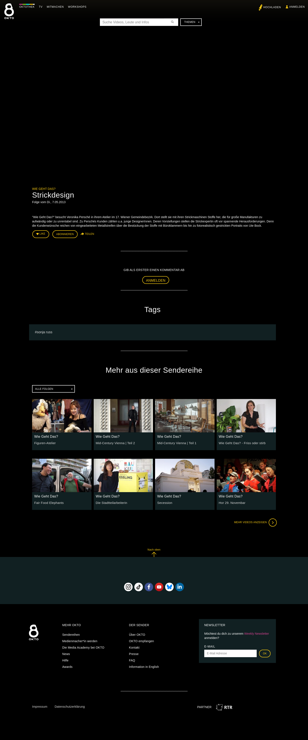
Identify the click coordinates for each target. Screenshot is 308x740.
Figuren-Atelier (44, 442)
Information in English (144, 666)
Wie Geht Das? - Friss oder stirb (241, 442)
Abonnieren (65, 233)
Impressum (39, 706)
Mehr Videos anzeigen (254, 522)
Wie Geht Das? (43, 189)
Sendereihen (71, 634)
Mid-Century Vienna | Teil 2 (114, 442)
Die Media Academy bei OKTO (83, 647)
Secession (164, 502)
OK (265, 652)
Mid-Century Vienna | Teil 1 (175, 442)
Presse (134, 653)
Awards (67, 666)
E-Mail (209, 646)
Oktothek (28, 6)
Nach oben (154, 552)
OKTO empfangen (141, 640)
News (66, 653)
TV (42, 6)
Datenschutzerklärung (70, 706)
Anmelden (156, 279)
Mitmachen (56, 6)
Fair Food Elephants (48, 502)
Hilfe (65, 659)
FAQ (132, 659)
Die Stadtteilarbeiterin (111, 502)
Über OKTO (137, 634)
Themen (192, 22)
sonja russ (44, 331)
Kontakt (134, 647)
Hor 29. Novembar (231, 502)
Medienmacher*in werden (79, 640)
